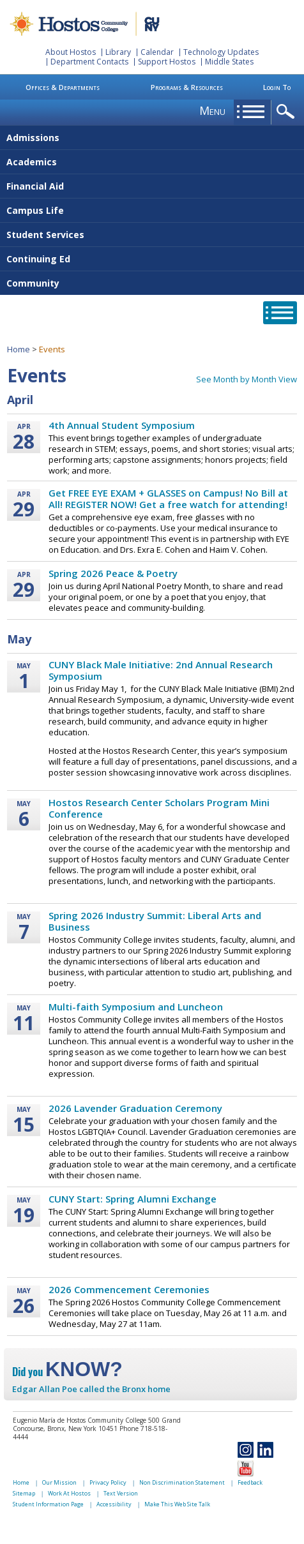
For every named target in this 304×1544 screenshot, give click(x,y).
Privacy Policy (107, 1482)
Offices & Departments (63, 87)
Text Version (120, 1493)
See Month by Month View (246, 379)
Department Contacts (89, 61)
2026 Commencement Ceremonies (129, 1289)
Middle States (229, 61)
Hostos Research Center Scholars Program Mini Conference (159, 808)
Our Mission (59, 1482)
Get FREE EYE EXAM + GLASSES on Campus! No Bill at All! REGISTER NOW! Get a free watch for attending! (168, 498)
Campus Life (35, 210)
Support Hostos (166, 61)
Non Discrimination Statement (182, 1482)
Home (18, 349)
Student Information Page (48, 1504)
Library (118, 52)
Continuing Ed (38, 259)
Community (32, 283)
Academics (31, 162)
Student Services (45, 235)
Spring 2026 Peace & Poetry (113, 573)
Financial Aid (35, 186)
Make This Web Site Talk (177, 1504)
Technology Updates (221, 52)
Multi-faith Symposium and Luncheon (136, 1006)
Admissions (32, 137)
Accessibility (114, 1504)
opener (287, 112)
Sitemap (24, 1493)
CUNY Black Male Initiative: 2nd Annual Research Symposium (161, 670)
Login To (277, 87)
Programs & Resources (187, 87)
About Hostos (70, 52)
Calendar (157, 52)
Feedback (250, 1482)
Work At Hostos (69, 1493)
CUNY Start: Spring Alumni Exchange (133, 1198)
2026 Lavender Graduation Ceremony (135, 1108)
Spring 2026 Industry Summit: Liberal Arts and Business (155, 921)
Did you (67, 1371)
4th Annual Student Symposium (122, 425)
